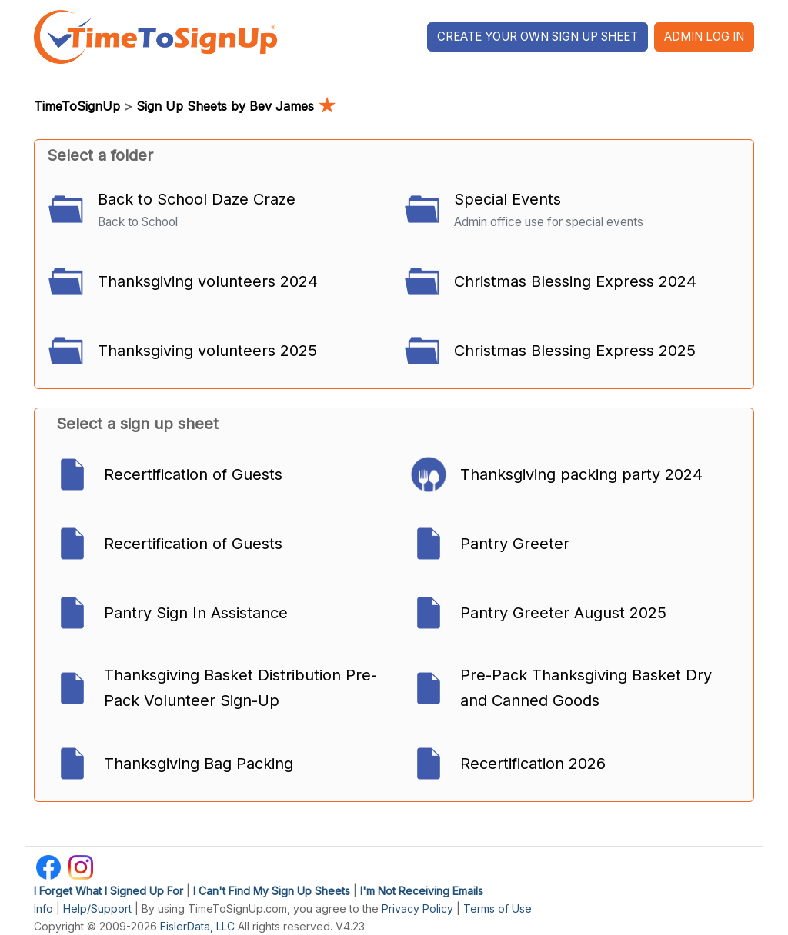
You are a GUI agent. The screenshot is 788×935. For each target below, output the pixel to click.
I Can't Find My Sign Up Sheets (271, 890)
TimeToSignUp (77, 106)
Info (43, 908)
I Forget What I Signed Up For (108, 890)
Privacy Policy (417, 908)
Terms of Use (497, 908)
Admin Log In (704, 36)
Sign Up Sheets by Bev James (236, 106)
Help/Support (97, 908)
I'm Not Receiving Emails (421, 890)
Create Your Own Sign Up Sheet (537, 36)
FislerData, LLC (197, 926)
